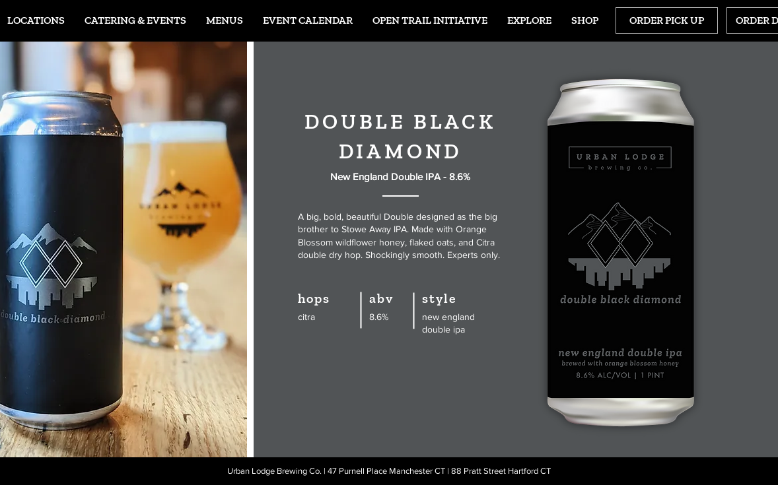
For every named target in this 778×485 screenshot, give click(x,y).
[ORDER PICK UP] (667, 20)
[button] (224, 20)
